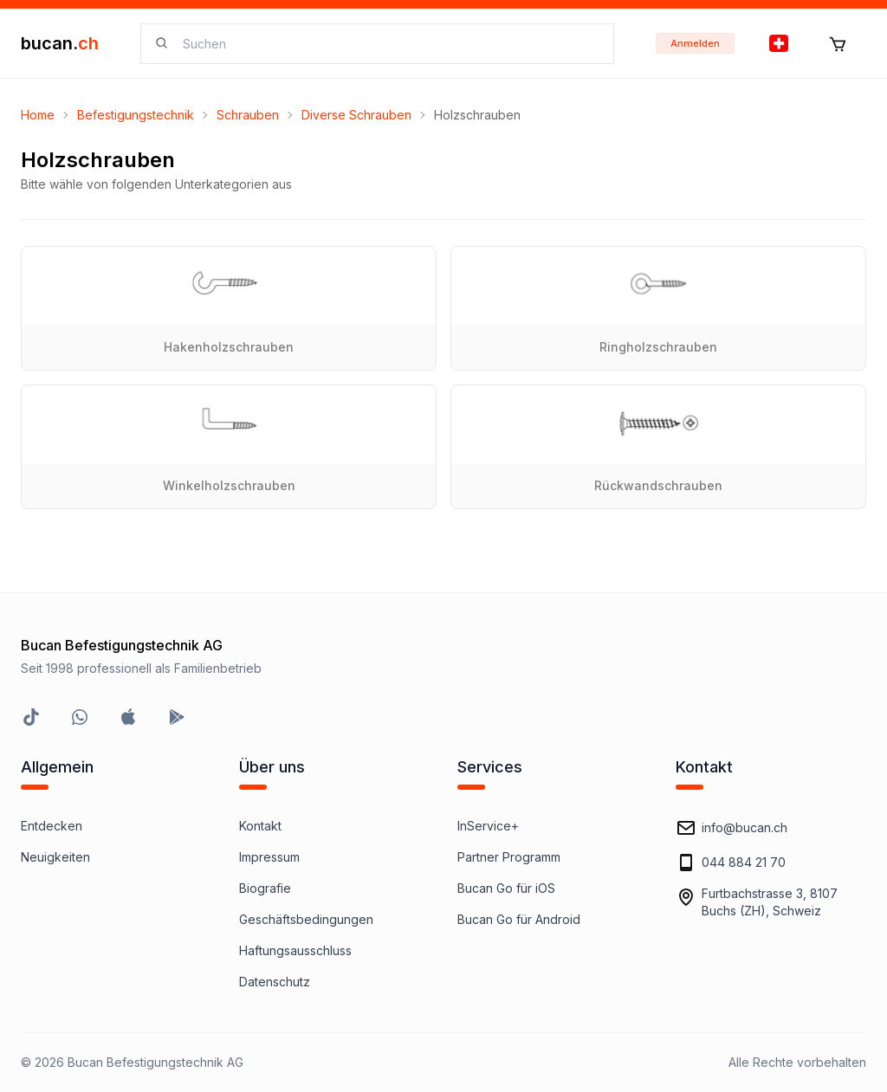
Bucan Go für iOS (506, 888)
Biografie (265, 888)
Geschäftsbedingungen (306, 919)
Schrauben (248, 114)
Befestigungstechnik (135, 114)
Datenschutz (274, 981)
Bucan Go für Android (518, 919)
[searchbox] (387, 43)
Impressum (269, 857)
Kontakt (260, 825)
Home (38, 114)
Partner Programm (508, 857)
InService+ (488, 825)
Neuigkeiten (55, 857)
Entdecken (51, 825)
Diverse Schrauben (356, 114)
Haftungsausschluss (295, 950)
